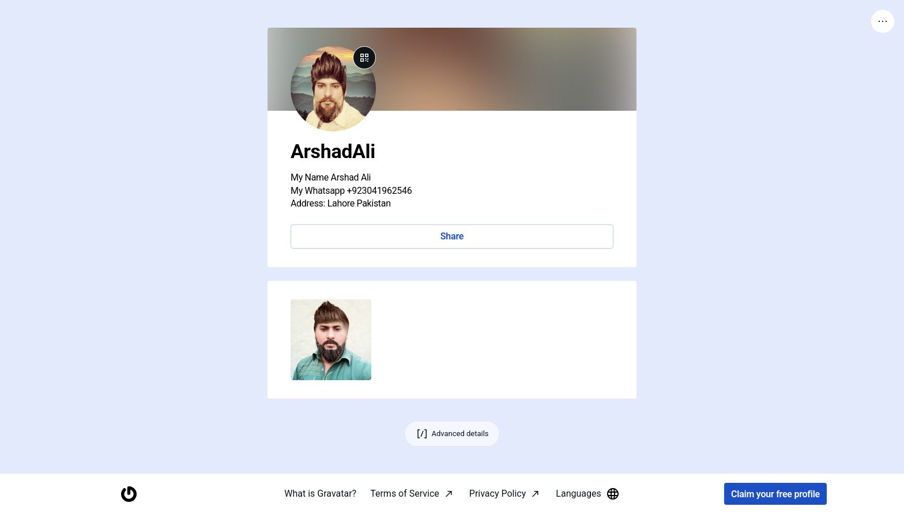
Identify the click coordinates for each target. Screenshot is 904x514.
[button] (331, 339)
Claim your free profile (775, 494)
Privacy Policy (497, 493)
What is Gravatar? (320, 493)
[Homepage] (128, 494)
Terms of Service (404, 493)
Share (452, 236)
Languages (587, 494)
